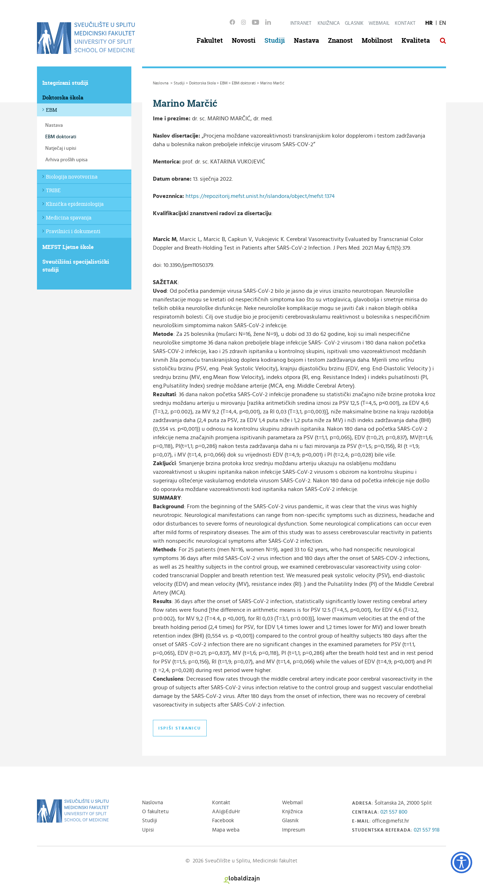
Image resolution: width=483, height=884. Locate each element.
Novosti (243, 40)
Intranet (300, 23)
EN (442, 23)
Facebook (223, 820)
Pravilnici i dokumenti (73, 231)
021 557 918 (427, 830)
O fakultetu (155, 811)
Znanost (340, 40)
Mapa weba (225, 830)
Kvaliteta (416, 40)
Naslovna (152, 802)
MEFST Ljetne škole (68, 247)
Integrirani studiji (65, 83)
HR (429, 23)
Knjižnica (329, 23)
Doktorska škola (62, 97)
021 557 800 (393, 812)
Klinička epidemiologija (75, 203)
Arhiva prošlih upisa (66, 159)
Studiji (274, 40)
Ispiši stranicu (179, 728)
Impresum (293, 830)
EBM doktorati (60, 136)
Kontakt (405, 23)
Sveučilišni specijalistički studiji (75, 265)
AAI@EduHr (226, 811)
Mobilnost (377, 40)
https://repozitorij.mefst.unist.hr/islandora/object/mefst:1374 (260, 196)
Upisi (148, 830)
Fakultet (210, 40)
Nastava (306, 40)
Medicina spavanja (69, 217)
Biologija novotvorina (72, 176)
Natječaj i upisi (60, 148)
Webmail (379, 23)
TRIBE (53, 190)
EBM (51, 109)
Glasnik (354, 23)
